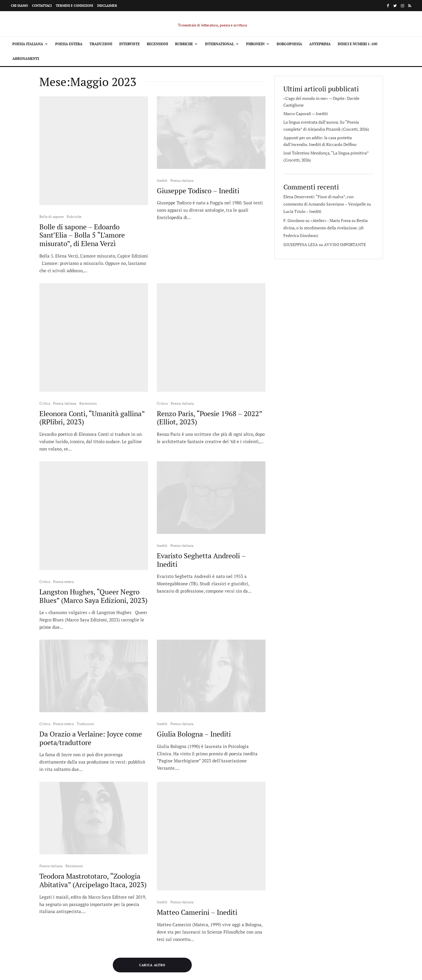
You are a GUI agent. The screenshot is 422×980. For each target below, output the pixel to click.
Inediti (162, 180)
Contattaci (42, 6)
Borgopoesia (289, 44)
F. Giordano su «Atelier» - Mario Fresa (317, 220)
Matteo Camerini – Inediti (197, 768)
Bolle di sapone (51, 180)
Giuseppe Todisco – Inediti (198, 190)
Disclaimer (107, 6)
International (219, 44)
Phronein (255, 44)
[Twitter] (395, 6)
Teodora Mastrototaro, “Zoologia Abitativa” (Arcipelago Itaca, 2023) (93, 772)
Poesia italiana (27, 44)
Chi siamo (19, 6)
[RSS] (409, 6)
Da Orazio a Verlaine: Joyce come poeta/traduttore (90, 629)
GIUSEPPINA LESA (300, 244)
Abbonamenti (25, 58)
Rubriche (184, 44)
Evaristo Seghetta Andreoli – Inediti (201, 487)
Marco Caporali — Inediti (305, 113)
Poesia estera (69, 44)
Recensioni (157, 44)
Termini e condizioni (74, 6)
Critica (44, 331)
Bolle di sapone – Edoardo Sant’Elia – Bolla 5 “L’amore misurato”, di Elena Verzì (82, 199)
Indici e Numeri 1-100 (357, 44)
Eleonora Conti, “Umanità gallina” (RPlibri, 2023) (91, 345)
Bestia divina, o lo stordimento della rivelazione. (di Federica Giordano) (325, 228)
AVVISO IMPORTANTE (345, 244)
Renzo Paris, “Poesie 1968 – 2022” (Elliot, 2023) (209, 345)
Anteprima (320, 44)
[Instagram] (402, 6)
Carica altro (152, 838)
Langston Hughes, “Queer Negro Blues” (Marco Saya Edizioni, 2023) (93, 487)
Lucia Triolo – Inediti (302, 211)
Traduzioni (101, 44)
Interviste (129, 44)
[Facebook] (388, 6)
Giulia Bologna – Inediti (194, 625)
